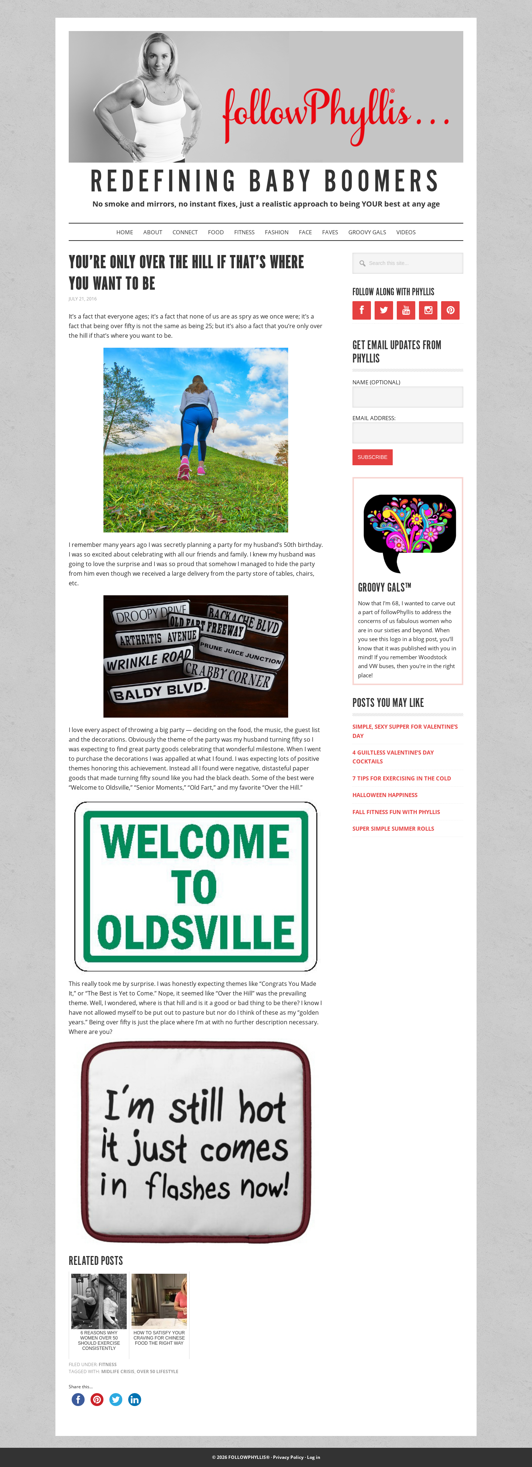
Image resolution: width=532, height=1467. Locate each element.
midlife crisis (117, 1371)
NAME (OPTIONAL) (376, 382)
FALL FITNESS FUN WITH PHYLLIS (396, 812)
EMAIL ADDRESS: (374, 418)
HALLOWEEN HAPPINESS (384, 795)
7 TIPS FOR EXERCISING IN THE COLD (401, 778)
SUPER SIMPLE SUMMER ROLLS (393, 828)
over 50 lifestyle (157, 1371)
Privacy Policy (288, 1457)
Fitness (108, 1364)
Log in (313, 1457)
